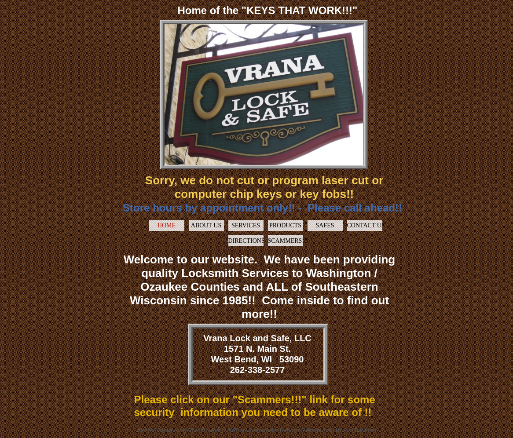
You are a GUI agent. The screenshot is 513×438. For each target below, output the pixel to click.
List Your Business (354, 430)
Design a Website (300, 430)
